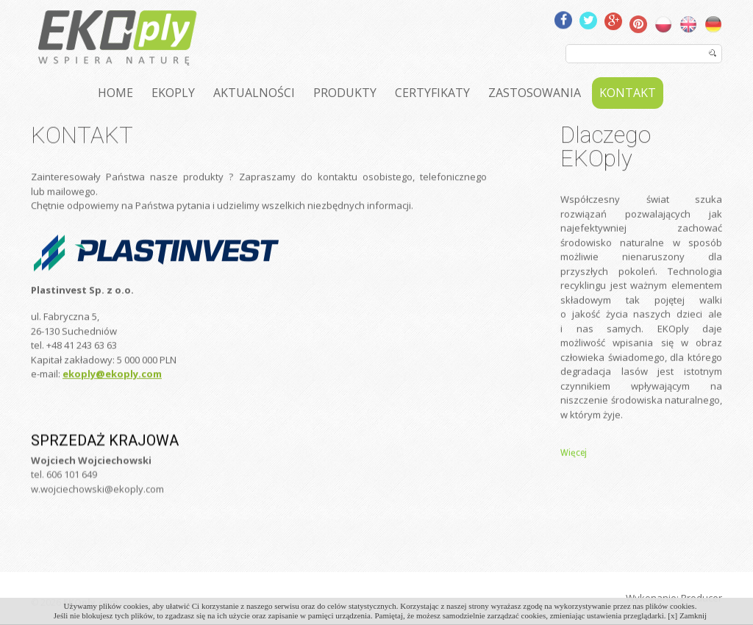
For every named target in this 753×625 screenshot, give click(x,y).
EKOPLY (173, 93)
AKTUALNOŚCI (254, 93)
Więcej (573, 469)
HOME (115, 93)
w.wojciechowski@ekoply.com (97, 513)
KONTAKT (627, 93)
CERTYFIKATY (432, 93)
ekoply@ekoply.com (112, 394)
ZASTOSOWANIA (534, 93)
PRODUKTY (344, 93)
